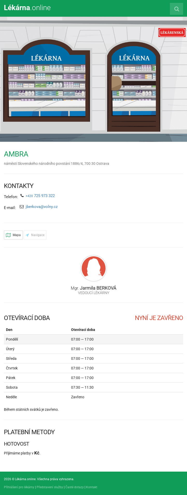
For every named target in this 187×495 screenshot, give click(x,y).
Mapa (13, 235)
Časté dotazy (74, 487)
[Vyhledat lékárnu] (176, 9)
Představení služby (50, 487)
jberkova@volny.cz (42, 206)
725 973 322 (40, 195)
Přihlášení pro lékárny (19, 487)
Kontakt (91, 487)
